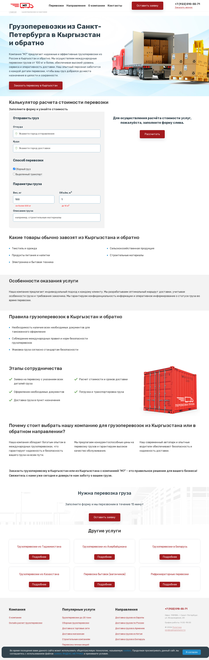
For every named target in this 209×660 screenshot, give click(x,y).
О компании (96, 6)
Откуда (18, 127)
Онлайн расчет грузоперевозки (25, 623)
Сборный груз (23, 169)
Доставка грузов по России (129, 623)
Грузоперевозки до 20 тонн (76, 617)
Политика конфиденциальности (175, 628)
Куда (16, 141)
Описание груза (23, 211)
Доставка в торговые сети (76, 628)
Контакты (115, 6)
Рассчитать (152, 134)
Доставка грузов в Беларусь (130, 639)
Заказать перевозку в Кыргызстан (36, 85)
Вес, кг (17, 192)
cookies (127, 650)
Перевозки (56, 6)
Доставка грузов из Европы (129, 617)
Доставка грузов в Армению (130, 628)
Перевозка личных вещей (75, 644)
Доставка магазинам (73, 634)
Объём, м (65, 192)
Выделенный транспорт (29, 174)
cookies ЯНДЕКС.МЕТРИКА (68, 653)
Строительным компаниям (76, 639)
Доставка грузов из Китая (128, 634)
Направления (76, 6)
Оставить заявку (147, 6)
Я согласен (192, 652)
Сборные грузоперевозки (75, 623)
